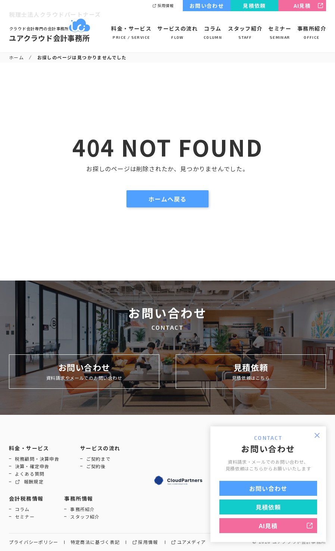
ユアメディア (188, 542)
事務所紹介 (311, 32)
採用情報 (163, 5)
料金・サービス (131, 32)
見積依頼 (254, 5)
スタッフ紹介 (245, 32)
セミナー (279, 32)
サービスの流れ (177, 32)
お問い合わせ (207, 5)
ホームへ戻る (175, 198)
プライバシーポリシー (33, 542)
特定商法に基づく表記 (95, 542)
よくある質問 (29, 474)
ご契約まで (98, 459)
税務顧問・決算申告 (37, 459)
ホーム (16, 57)
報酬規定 (29, 482)
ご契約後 (96, 466)
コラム (213, 32)
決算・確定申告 (32, 466)
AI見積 (308, 5)
